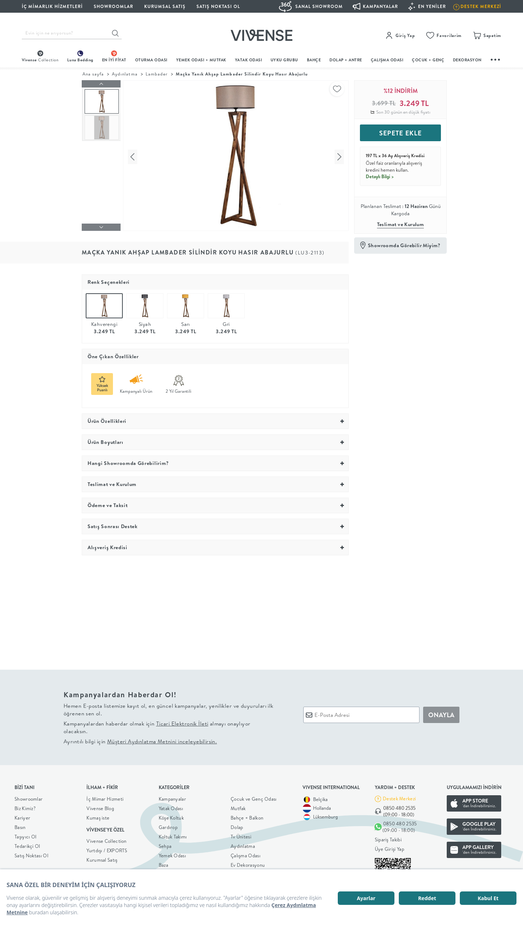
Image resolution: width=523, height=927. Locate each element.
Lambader (157, 74)
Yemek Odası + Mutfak (201, 60)
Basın (20, 825)
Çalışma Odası (245, 853)
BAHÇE (314, 60)
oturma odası (151, 60)
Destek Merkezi (399, 797)
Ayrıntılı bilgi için (140, 739)
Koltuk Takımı (173, 835)
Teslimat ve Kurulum (400, 224)
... (495, 58)
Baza (163, 863)
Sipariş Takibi (388, 837)
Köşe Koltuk (171, 816)
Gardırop (168, 825)
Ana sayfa (93, 74)
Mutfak (238, 806)
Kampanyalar (172, 797)
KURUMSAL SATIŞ (165, 6)
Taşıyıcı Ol (25, 835)
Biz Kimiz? (25, 806)
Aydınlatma (124, 74)
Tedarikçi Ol (27, 844)
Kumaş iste (97, 816)
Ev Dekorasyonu (248, 863)
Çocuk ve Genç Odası (254, 797)
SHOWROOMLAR (113, 6)
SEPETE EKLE (400, 133)
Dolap (237, 825)
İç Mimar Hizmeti (104, 797)
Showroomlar (28, 797)
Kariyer (22, 816)
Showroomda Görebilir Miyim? (404, 245)
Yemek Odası (172, 853)
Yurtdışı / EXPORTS (106, 848)
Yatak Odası (248, 60)
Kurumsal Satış (101, 858)
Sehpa (165, 844)
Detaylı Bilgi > (380, 176)
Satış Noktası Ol (218, 6)
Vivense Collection (106, 839)
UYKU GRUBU (284, 60)
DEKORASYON (467, 60)
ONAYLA (441, 713)
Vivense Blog (100, 806)
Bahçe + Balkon (247, 816)
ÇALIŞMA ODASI (387, 60)
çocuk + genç (428, 60)
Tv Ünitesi (241, 835)
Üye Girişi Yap (389, 847)
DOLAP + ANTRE (345, 60)
